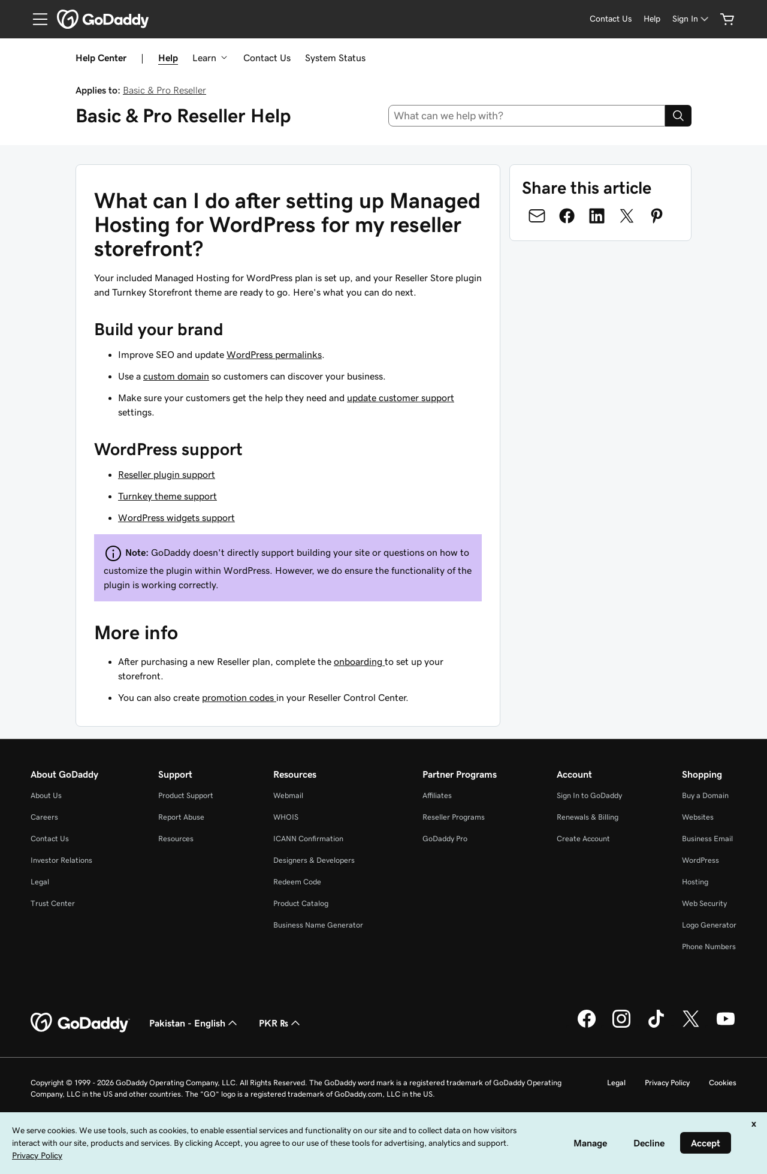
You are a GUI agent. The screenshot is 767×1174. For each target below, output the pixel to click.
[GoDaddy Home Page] (80, 1023)
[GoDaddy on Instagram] (621, 1026)
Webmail (288, 795)
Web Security (704, 903)
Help (168, 57)
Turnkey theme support (167, 496)
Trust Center (53, 903)
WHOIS (285, 817)
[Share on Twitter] (627, 215)
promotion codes (239, 697)
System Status (335, 57)
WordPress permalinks (274, 354)
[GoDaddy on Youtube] (725, 1026)
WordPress (700, 860)
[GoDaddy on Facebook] (586, 1026)
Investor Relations (61, 860)
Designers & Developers (314, 860)
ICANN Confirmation (308, 838)
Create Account (583, 838)
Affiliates (437, 795)
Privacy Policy (667, 1082)
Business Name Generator (318, 925)
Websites (698, 817)
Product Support (185, 795)
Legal (40, 882)
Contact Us (267, 57)
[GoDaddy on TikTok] (656, 1026)
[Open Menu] (35, 19)
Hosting (695, 882)
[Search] (678, 116)
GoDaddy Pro (444, 838)
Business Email (707, 838)
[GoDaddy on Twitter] (691, 1026)
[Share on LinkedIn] (597, 215)
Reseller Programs (453, 817)
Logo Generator (709, 925)
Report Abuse (181, 817)
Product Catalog (300, 903)
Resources (176, 838)
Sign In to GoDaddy (589, 795)
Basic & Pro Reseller (164, 90)
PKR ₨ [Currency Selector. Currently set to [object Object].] (281, 1023)
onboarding (359, 661)
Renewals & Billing (587, 817)
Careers (44, 817)
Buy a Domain (705, 795)
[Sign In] (691, 19)
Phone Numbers (709, 946)
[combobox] (527, 115)
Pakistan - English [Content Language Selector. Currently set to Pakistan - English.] (194, 1023)
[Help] (652, 19)
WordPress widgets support (176, 517)
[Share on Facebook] (567, 215)
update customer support (400, 397)
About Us (46, 795)
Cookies (722, 1082)
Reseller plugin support (166, 474)
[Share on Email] (537, 215)
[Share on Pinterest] (657, 215)
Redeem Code (297, 882)
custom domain (176, 376)
